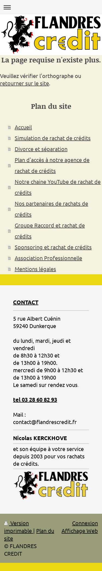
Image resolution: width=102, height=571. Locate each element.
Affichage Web (79, 530)
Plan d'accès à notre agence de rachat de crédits (52, 165)
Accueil (23, 127)
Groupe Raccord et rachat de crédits (50, 230)
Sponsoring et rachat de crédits (53, 247)
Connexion (85, 522)
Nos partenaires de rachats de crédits (51, 209)
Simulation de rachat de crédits (53, 137)
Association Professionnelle (48, 257)
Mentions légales (35, 268)
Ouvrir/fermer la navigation (51, 7)
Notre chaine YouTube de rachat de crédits (58, 187)
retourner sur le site (24, 83)
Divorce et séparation (41, 148)
